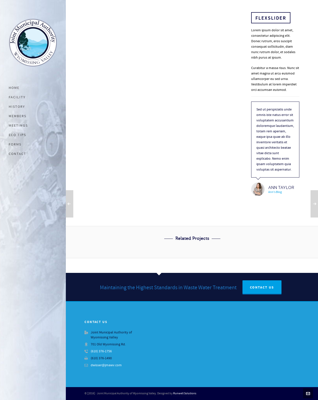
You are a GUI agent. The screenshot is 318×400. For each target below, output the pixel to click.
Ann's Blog (275, 192)
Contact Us (262, 287)
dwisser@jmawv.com (106, 365)
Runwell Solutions (184, 393)
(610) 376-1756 (101, 351)
